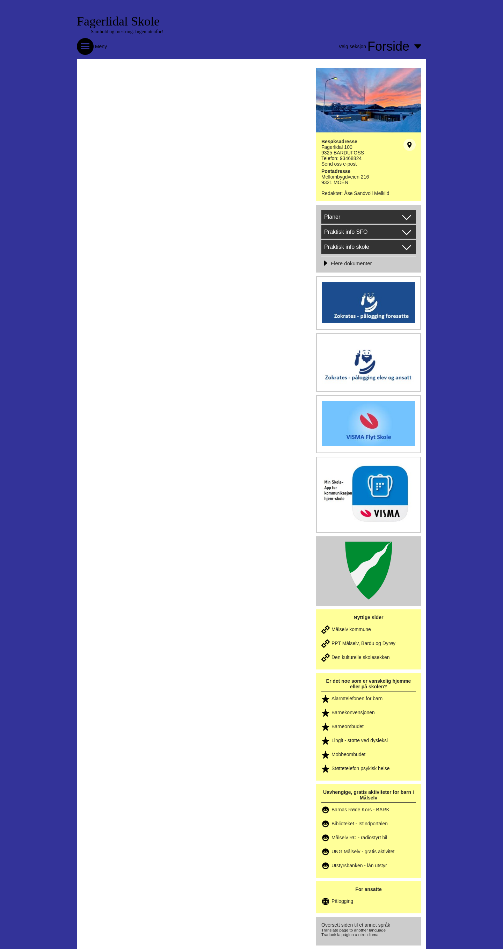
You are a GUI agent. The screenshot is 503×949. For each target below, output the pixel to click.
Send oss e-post (339, 164)
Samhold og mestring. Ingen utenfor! (127, 31)
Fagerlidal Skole (118, 21)
